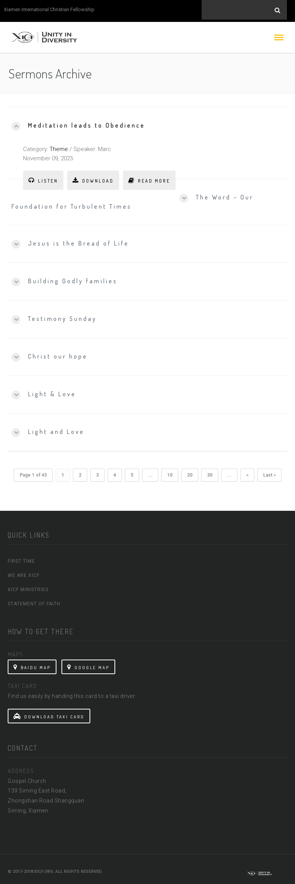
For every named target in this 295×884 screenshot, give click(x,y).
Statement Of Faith (34, 601)
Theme (59, 146)
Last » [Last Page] (269, 472)
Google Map (88, 664)
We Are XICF (24, 572)
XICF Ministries (28, 587)
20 (189, 472)
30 (209, 472)
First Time (21, 558)
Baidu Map (32, 664)
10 (169, 472)
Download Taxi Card (49, 714)
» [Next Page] (247, 472)
